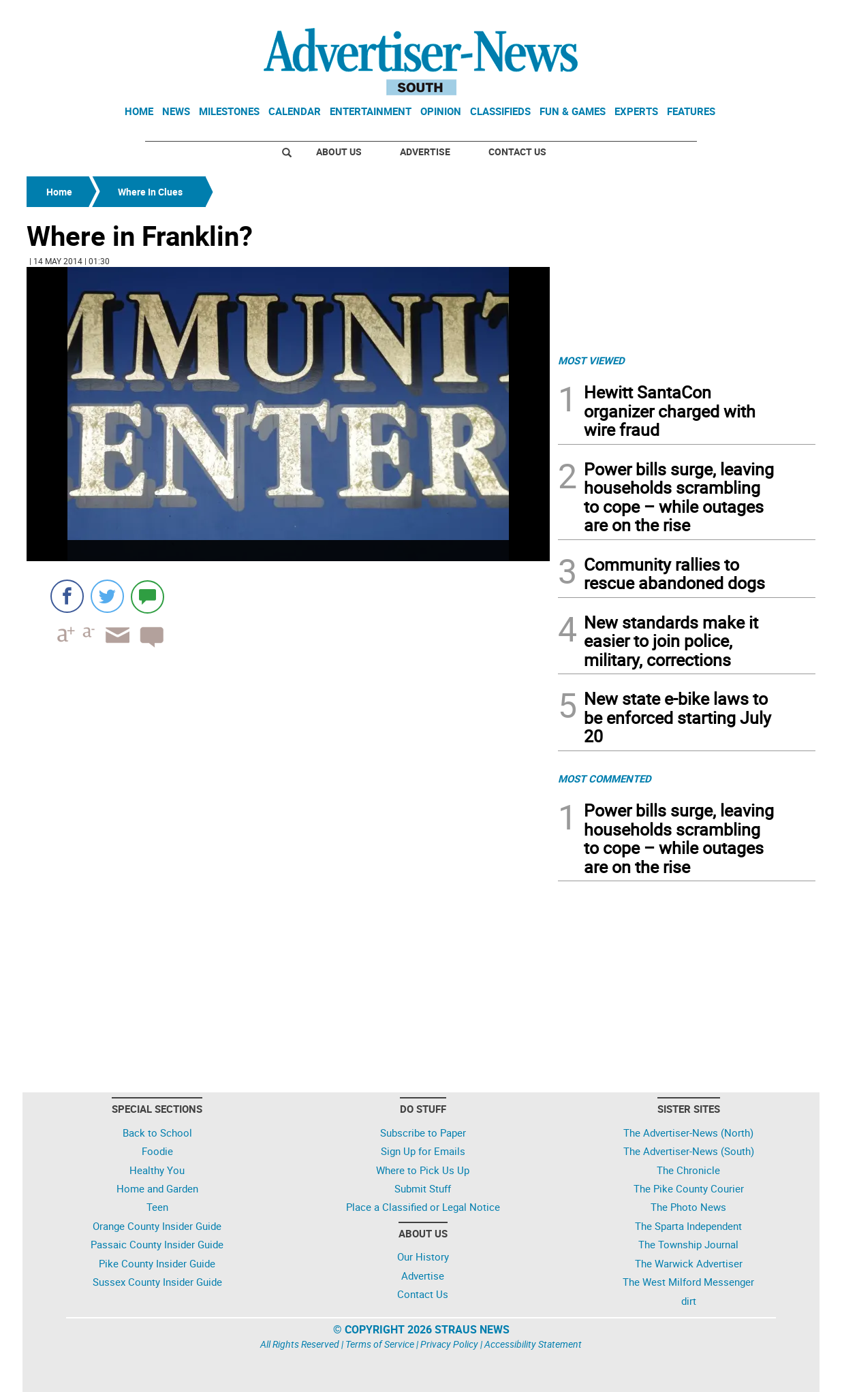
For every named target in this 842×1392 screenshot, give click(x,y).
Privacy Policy (449, 1344)
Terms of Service (379, 1344)
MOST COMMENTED (604, 778)
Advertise (425, 151)
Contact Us (517, 151)
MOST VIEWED (591, 360)
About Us (339, 151)
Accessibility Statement (533, 1344)
